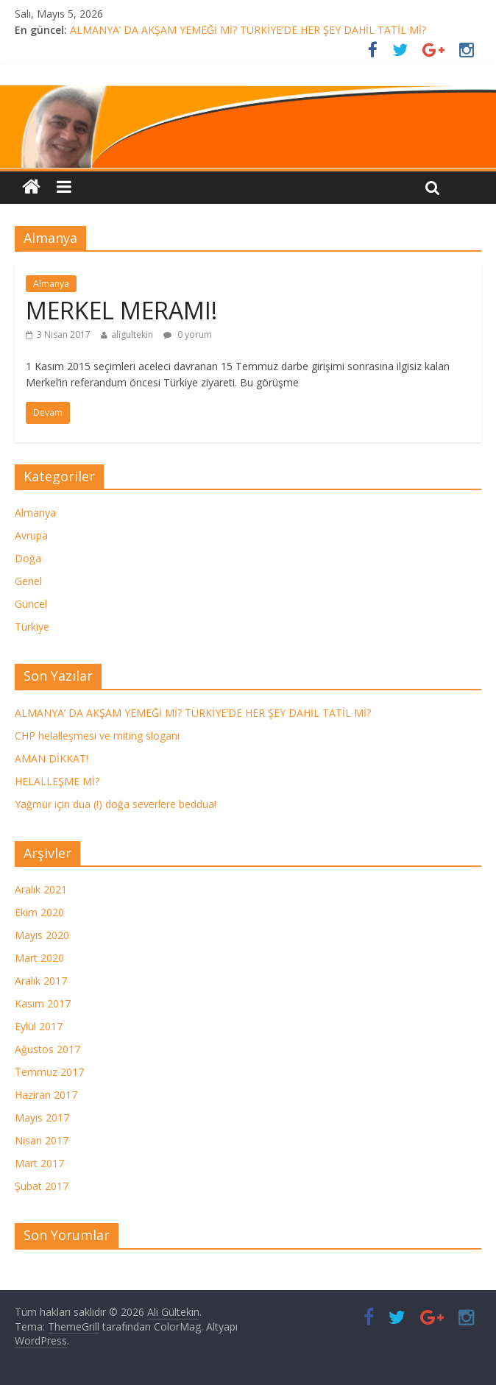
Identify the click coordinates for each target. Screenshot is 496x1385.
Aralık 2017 (41, 981)
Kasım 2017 (43, 1003)
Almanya (51, 283)
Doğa (28, 558)
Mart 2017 (39, 1163)
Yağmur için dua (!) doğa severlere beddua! (115, 804)
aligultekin (132, 334)
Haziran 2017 (46, 1095)
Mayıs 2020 (42, 935)
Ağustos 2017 (47, 1049)
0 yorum (187, 334)
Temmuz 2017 (49, 1072)
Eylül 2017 (39, 1026)
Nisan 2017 (41, 1140)
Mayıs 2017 (42, 1117)
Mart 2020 (39, 958)
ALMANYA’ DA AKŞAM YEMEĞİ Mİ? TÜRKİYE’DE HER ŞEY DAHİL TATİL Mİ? (248, 30)
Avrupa (31, 535)
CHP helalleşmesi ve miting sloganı (97, 736)
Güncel (31, 604)
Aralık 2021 (41, 889)
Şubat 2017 (41, 1186)
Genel (28, 581)
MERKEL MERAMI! (121, 310)
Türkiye (32, 627)
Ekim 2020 (39, 912)
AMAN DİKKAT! (51, 758)
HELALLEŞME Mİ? (57, 781)
